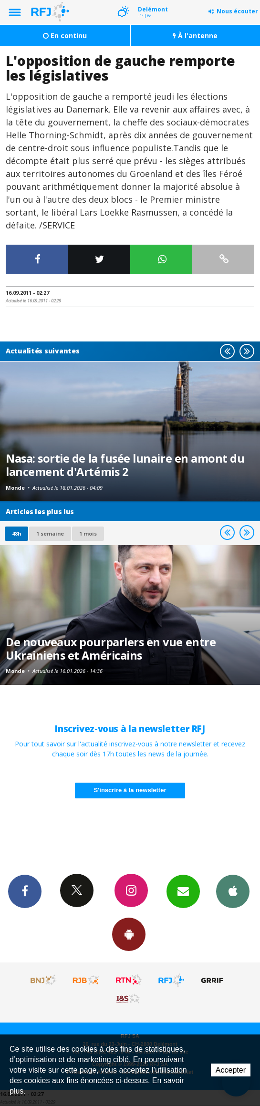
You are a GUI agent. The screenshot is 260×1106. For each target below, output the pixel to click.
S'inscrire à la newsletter (130, 790)
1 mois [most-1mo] (88, 533)
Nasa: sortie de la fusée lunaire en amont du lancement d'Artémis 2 (125, 465)
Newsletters (183, 891)
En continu (65, 35)
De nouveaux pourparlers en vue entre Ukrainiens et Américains (111, 648)
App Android (129, 934)
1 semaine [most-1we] (50, 533)
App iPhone (233, 891)
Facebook (25, 891)
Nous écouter (237, 11)
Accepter (231, 1070)
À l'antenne (195, 35)
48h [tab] (16, 533)
